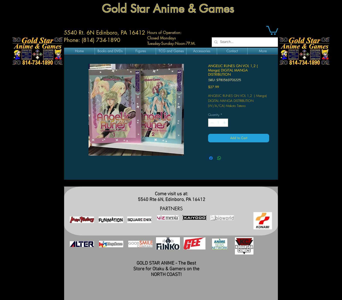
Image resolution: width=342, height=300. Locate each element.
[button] (272, 30)
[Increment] (225, 123)
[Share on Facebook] (211, 158)
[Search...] (244, 42)
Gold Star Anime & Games (168, 8)
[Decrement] (212, 123)
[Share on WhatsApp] (219, 158)
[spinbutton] (218, 123)
